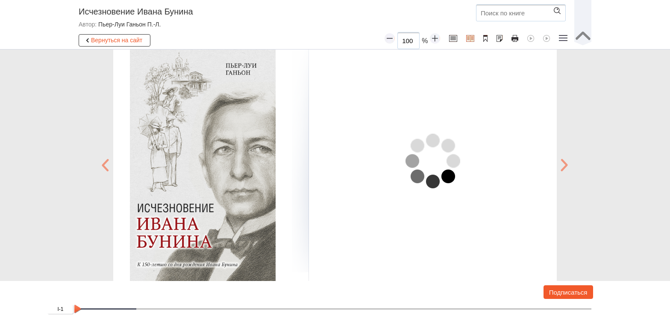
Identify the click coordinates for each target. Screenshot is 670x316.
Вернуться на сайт (112, 40)
